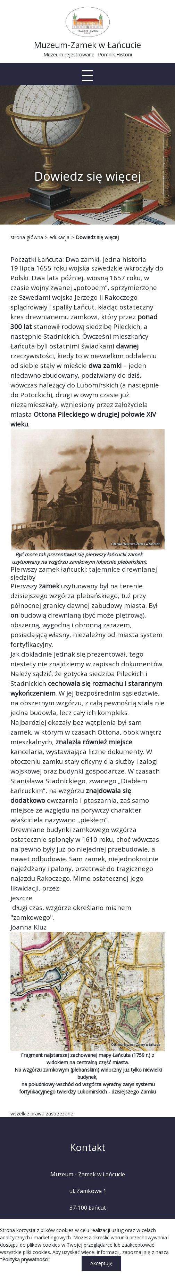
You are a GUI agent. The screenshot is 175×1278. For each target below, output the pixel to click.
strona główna (26, 237)
